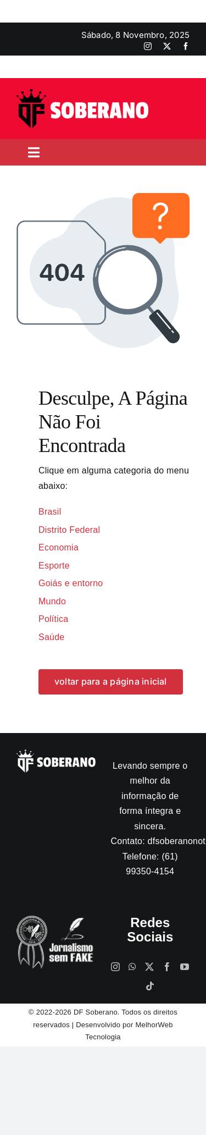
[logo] (82, 93)
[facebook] (186, 46)
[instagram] (148, 46)
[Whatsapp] (132, 966)
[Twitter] (149, 966)
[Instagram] (115, 966)
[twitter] (167, 46)
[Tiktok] (150, 986)
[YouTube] (184, 966)
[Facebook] (167, 966)
